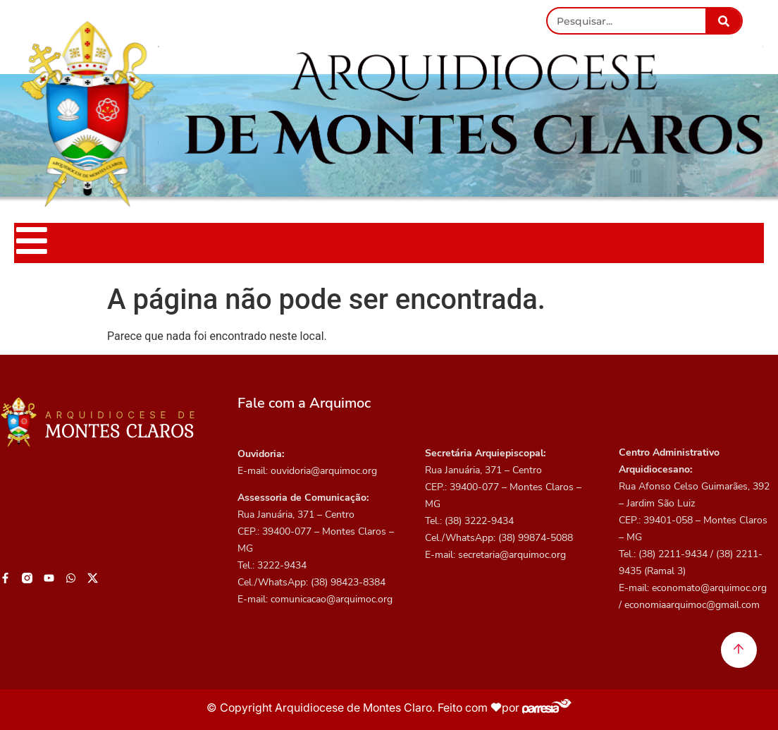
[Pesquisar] (723, 20)
